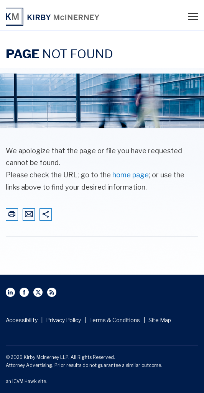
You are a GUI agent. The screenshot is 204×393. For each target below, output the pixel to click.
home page (130, 175)
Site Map (159, 320)
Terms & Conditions (114, 320)
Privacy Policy (63, 320)
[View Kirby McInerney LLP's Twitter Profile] (38, 292)
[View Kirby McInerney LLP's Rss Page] (51, 292)
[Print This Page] (11, 215)
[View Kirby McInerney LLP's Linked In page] (10, 292)
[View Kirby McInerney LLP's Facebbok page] (24, 292)
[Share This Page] (45, 215)
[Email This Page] (29, 214)
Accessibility (22, 320)
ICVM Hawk (24, 381)
